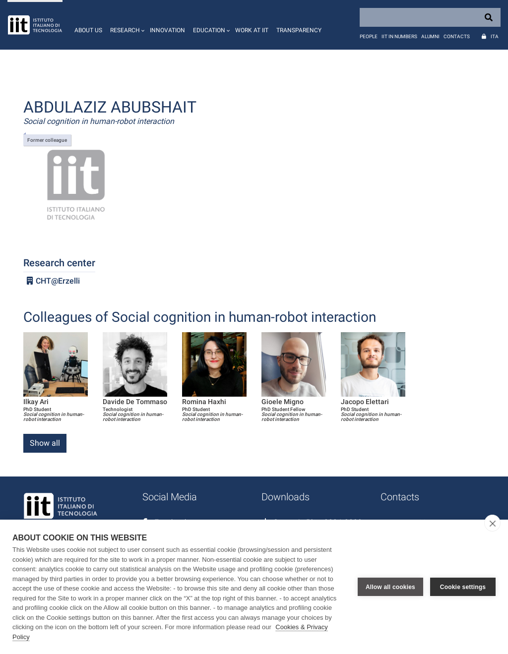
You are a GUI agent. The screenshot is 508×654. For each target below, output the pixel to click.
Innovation (167, 30)
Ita (495, 36)
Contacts (457, 36)
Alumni (430, 36)
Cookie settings (463, 587)
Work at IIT (251, 30)
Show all (45, 443)
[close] (492, 523)
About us (88, 30)
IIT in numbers (399, 36)
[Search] (430, 17)
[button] (126, 25)
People (369, 36)
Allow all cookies (390, 587)
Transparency (298, 30)
